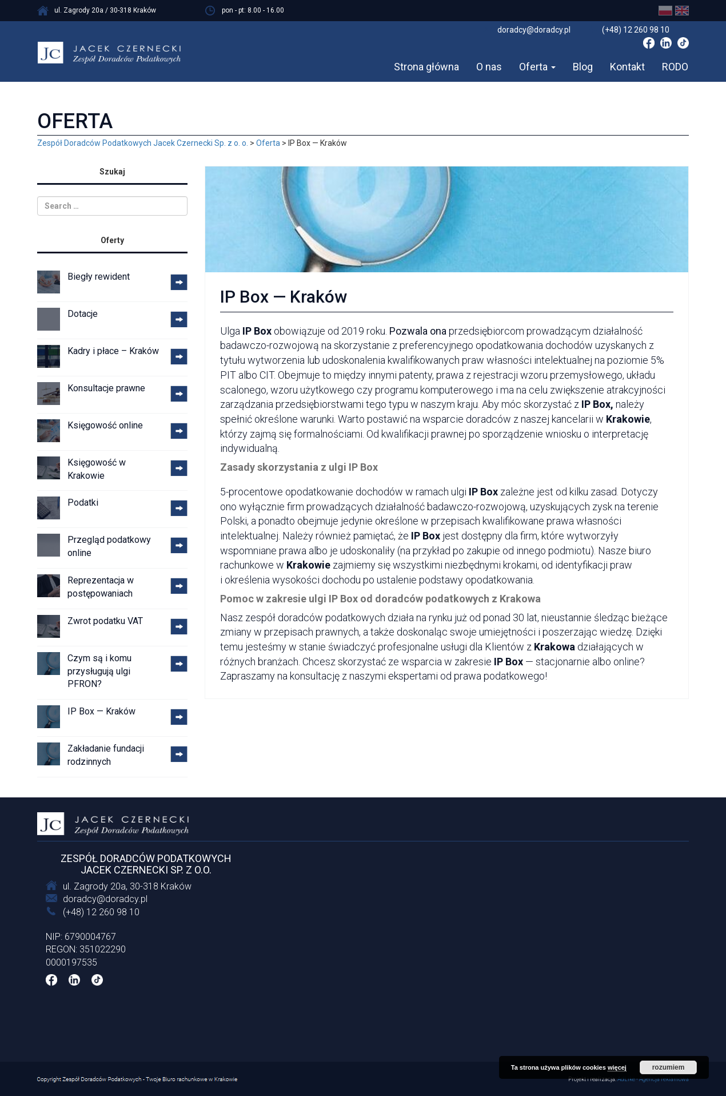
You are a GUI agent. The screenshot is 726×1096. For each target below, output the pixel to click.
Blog (583, 67)
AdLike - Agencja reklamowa (653, 1079)
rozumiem (668, 1067)
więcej (617, 1067)
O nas (489, 67)
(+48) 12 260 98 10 (101, 912)
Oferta (537, 67)
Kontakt (627, 67)
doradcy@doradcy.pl (105, 899)
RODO (675, 67)
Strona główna (426, 67)
